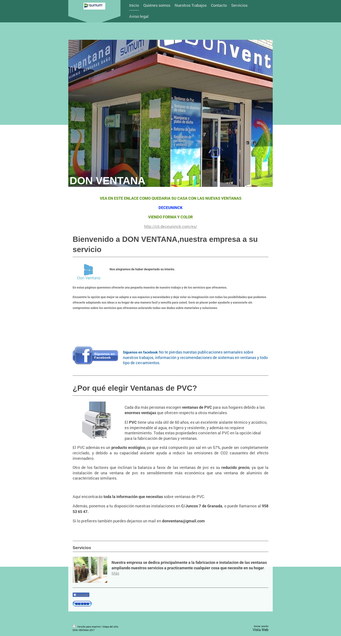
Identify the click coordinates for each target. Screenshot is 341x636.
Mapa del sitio (110, 626)
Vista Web (260, 629)
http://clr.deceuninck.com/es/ (170, 226)
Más (115, 573)
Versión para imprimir (87, 626)
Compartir (81, 594)
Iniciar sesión (261, 626)
